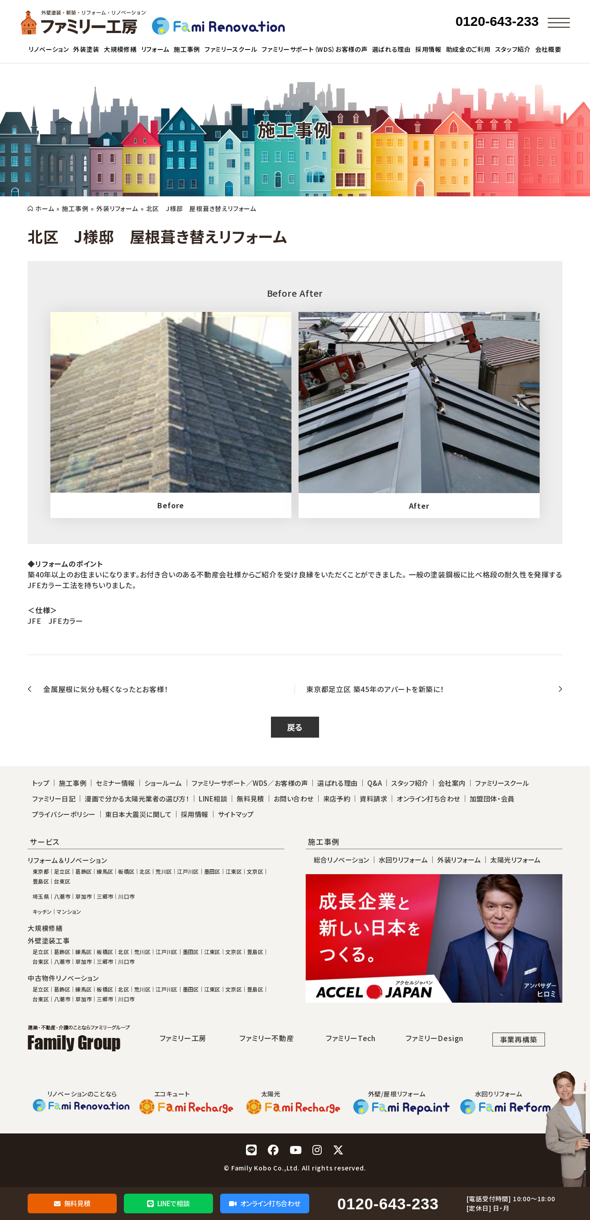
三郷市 (105, 896)
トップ (40, 783)
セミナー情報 (115, 783)
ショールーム (163, 783)
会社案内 (452, 783)
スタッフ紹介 (410, 783)
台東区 (62, 881)
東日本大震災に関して (138, 814)
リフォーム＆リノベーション (67, 860)
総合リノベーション (341, 859)
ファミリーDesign (434, 1038)
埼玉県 (41, 896)
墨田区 (212, 871)
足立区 (62, 871)
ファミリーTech (351, 1038)
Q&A (374, 783)
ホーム (44, 208)
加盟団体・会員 (492, 798)
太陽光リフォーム (515, 859)
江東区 (233, 871)
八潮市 (62, 896)
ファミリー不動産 (266, 1038)
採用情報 (195, 814)
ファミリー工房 (183, 1038)
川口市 (126, 896)
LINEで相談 (168, 1203)
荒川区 (164, 871)
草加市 (83, 896)
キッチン (42, 911)
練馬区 (105, 871)
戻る (295, 727)
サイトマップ (236, 814)
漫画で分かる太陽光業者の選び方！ (137, 798)
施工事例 (75, 208)
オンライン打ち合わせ (264, 1203)
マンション (69, 911)
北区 (145, 871)
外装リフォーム (117, 208)
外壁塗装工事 (49, 941)
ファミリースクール (502, 783)
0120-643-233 (388, 1203)
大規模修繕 (45, 928)
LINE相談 (213, 798)
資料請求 (373, 798)
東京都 (41, 871)
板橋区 (126, 871)
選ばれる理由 (337, 783)
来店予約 (337, 798)
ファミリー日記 (53, 798)
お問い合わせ (294, 798)
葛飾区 (83, 871)
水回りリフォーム (403, 859)
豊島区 (41, 881)
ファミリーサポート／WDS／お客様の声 (250, 783)
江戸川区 (188, 871)
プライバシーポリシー (64, 814)
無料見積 (72, 1203)
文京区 (255, 871)
